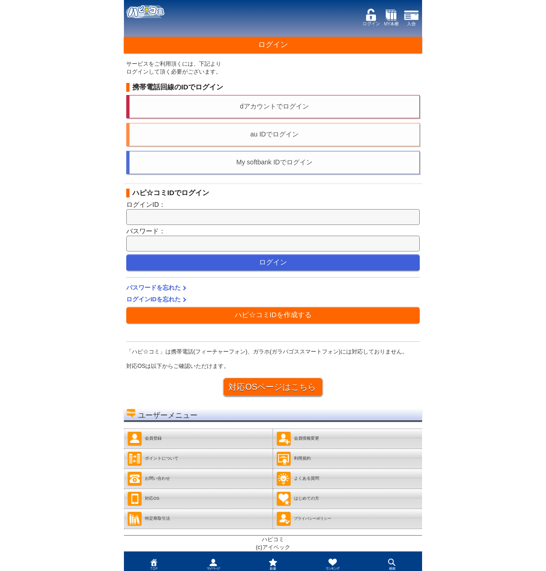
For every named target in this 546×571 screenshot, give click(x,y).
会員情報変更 (297, 438)
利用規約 (293, 458)
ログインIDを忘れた (153, 299)
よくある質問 (297, 478)
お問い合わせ (148, 478)
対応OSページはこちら (272, 387)
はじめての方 (297, 498)
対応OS (143, 498)
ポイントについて (152, 458)
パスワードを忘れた (153, 287)
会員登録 (144, 438)
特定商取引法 (148, 518)
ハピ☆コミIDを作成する (273, 315)
